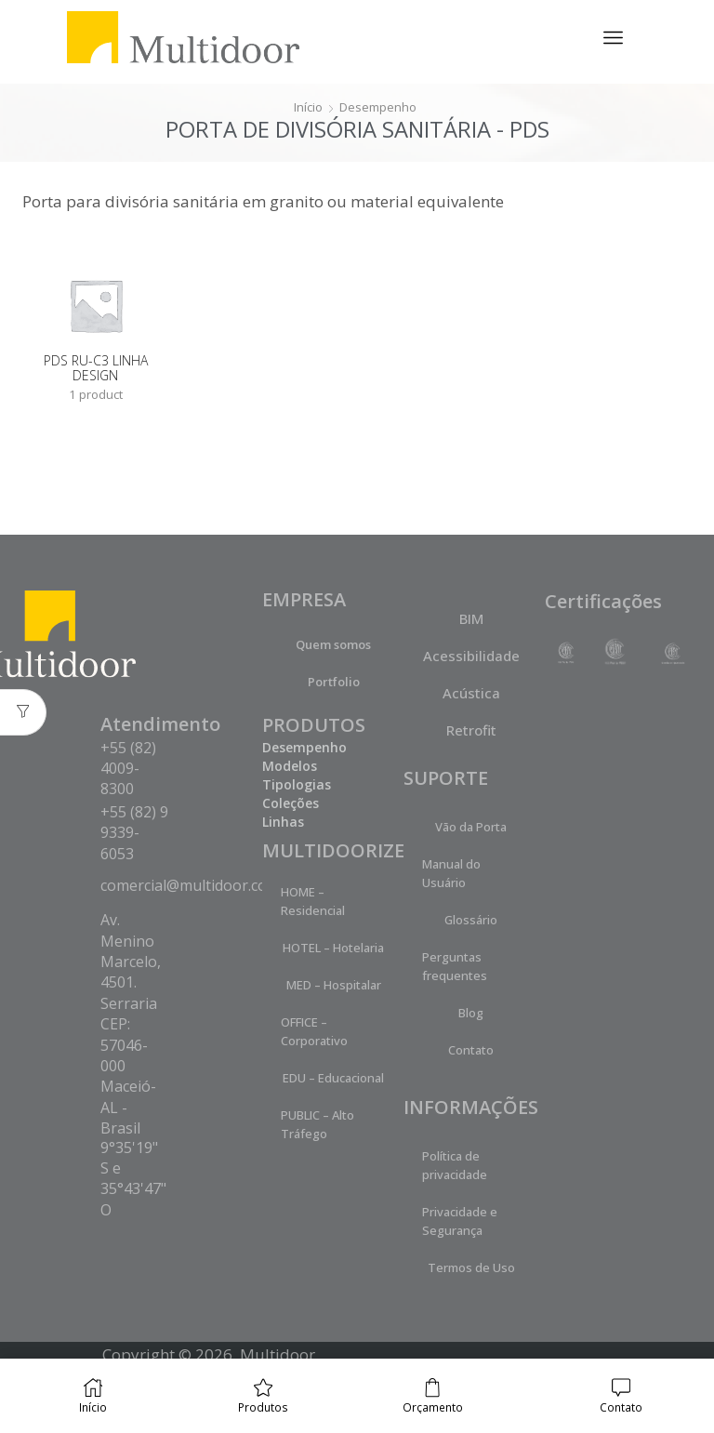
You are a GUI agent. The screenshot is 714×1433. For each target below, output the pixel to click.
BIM (471, 619)
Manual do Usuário (451, 874)
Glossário (470, 920)
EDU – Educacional (333, 1078)
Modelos (289, 767)
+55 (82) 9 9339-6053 (134, 834)
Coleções (290, 804)
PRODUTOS (313, 725)
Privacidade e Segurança (459, 1222)
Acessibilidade (471, 656)
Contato (471, 1050)
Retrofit (471, 731)
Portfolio (334, 682)
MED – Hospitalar (333, 985)
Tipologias (296, 785)
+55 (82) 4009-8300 (128, 769)
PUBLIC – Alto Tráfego (317, 1125)
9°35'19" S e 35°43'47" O (133, 1179)
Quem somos (333, 645)
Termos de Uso (471, 1268)
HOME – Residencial (313, 902)
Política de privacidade (454, 1166)
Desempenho (379, 106)
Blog (470, 1013)
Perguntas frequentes (454, 967)
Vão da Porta (471, 827)
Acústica (471, 693)
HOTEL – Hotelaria (333, 948)
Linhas (283, 822)
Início (306, 106)
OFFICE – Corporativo (314, 1032)
